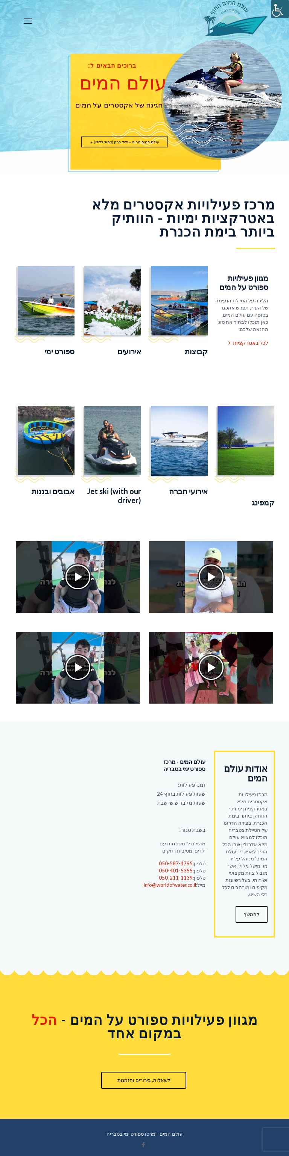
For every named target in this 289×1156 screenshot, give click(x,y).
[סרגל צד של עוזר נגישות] (280, 9)
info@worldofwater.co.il (170, 885)
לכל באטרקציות (247, 343)
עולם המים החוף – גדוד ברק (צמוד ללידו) (124, 142)
